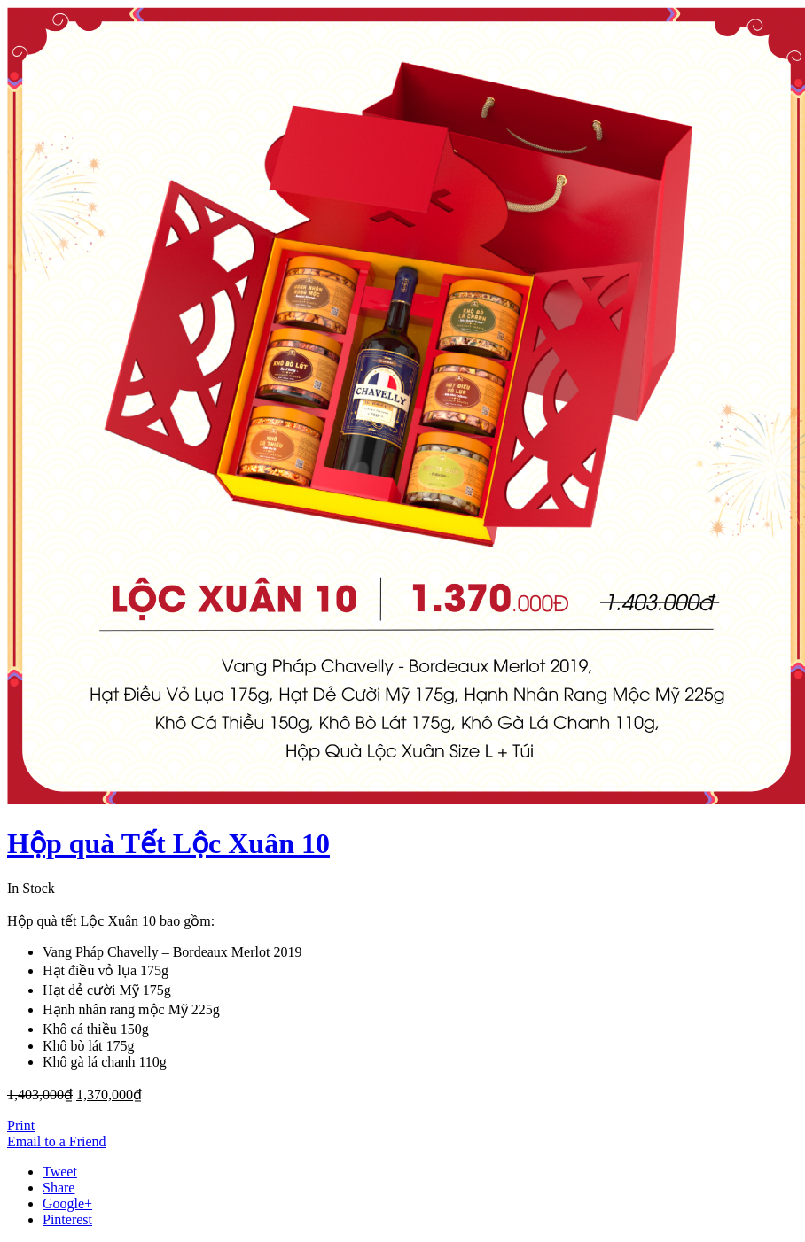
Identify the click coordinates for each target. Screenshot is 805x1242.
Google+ (67, 1203)
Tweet (60, 1171)
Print (21, 1125)
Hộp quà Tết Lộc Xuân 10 (168, 843)
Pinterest (67, 1219)
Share (58, 1187)
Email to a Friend (56, 1141)
